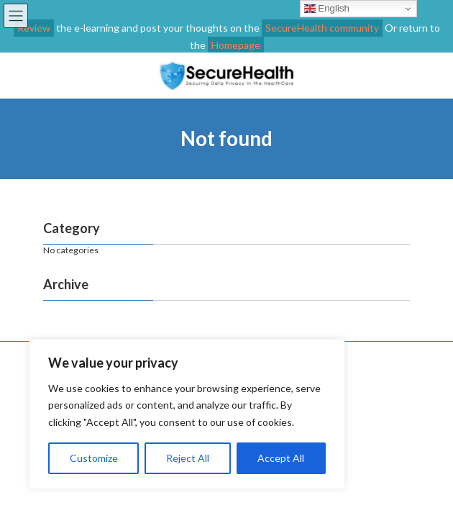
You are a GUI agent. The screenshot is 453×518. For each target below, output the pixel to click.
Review (33, 28)
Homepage (235, 45)
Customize (94, 458)
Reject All (187, 458)
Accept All (280, 458)
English (326, 8)
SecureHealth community (322, 28)
